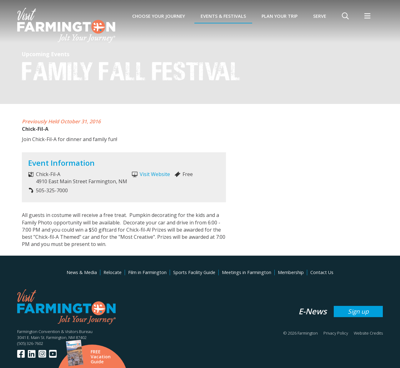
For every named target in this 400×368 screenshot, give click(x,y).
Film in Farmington (147, 272)
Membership (291, 272)
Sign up (358, 311)
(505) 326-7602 (30, 343)
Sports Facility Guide (194, 272)
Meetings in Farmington (246, 272)
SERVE (319, 16)
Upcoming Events (45, 54)
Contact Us (321, 272)
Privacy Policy (335, 333)
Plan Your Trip (280, 16)
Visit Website (155, 174)
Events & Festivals (223, 16)
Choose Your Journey (158, 16)
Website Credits (368, 333)
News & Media (82, 272)
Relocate (112, 272)
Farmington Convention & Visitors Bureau (54, 331)
